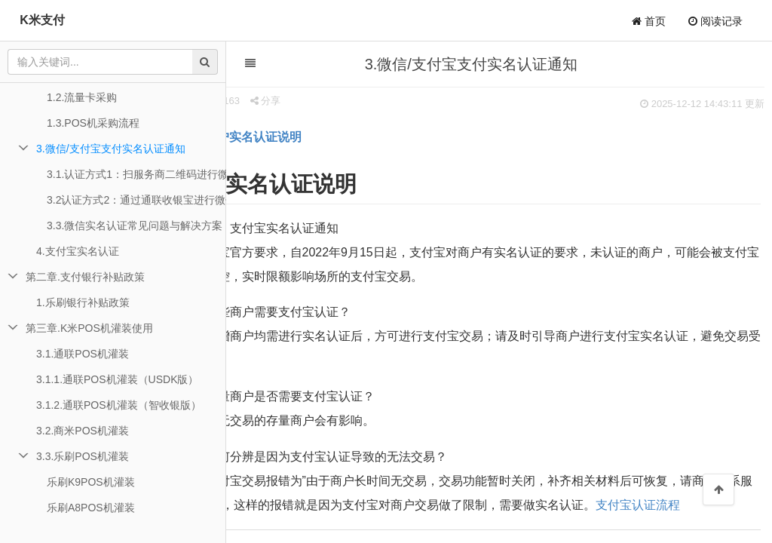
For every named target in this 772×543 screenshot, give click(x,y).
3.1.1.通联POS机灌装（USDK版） (117, 379)
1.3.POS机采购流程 (93, 123)
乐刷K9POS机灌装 (91, 482)
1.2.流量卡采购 (82, 97)
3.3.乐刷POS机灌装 (82, 456)
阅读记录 (715, 21)
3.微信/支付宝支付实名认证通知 (110, 149)
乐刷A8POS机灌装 (91, 508)
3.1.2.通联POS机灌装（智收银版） (118, 405)
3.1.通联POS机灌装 (82, 354)
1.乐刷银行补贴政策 (83, 302)
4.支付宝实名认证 (77, 251)
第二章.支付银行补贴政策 (85, 277)
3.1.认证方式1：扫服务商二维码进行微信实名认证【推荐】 (136, 174)
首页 (649, 21)
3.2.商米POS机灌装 (82, 431)
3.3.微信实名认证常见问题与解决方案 (134, 225)
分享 (306, 100)
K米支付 (42, 20)
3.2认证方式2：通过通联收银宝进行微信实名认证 (136, 200)
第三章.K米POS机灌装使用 (89, 328)
